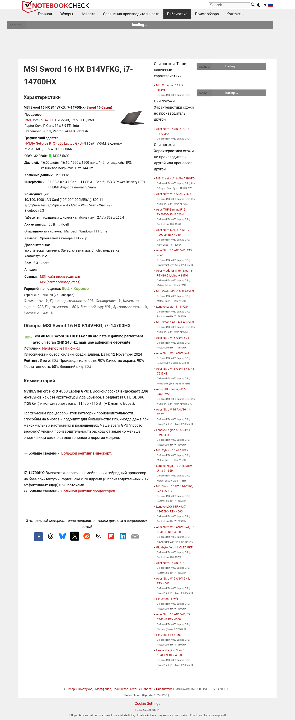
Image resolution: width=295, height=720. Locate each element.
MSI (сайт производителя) (60, 282)
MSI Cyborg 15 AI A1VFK (172, 450)
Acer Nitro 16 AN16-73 (171, 563)
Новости (88, 14)
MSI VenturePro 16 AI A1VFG (175, 291)
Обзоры (66, 14)
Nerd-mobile (52, 348)
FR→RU (74, 348)
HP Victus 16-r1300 (168, 635)
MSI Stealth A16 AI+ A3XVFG (175, 322)
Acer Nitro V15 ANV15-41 (172, 353)
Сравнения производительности (131, 14)
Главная (45, 14)
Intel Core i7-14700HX (40, 120)
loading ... (16, 25)
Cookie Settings (147, 703)
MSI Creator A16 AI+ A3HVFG (175, 178)
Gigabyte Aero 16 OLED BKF (174, 547)
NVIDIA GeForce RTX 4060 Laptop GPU (53, 144)
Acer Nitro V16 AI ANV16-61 (174, 194)
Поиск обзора (207, 14)
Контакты (235, 14)
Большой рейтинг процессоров (88, 491)
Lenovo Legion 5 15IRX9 (172, 306)
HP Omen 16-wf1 (167, 599)
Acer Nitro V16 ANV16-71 (172, 337)
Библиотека (177, 14)
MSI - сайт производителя (60, 277)
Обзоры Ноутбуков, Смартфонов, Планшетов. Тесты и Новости (109, 689)
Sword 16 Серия (99, 108)
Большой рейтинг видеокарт (86, 453)
